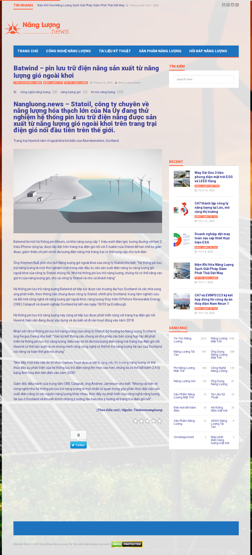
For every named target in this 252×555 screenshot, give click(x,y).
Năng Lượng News (129, 82)
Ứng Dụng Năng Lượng (219, 383)
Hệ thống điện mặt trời (219, 409)
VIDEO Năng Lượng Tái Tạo (219, 423)
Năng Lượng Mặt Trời (207, 186)
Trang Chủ (27, 51)
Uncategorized (184, 436)
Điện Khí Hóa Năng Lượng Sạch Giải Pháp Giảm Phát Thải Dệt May (81, 5)
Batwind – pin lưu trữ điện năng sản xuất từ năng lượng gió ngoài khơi (86, 71)
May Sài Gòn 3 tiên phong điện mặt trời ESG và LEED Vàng (214, 177)
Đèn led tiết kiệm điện (185, 409)
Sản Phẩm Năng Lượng (160, 51)
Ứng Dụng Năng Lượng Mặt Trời (219, 354)
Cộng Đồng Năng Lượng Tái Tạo (58, 544)
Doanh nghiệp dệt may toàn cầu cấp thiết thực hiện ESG (212, 238)
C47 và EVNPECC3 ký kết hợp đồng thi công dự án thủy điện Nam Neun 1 (214, 299)
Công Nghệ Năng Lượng (68, 51)
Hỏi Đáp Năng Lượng (208, 51)
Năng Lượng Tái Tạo (206, 217)
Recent (176, 162)
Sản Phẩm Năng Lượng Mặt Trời (184, 396)
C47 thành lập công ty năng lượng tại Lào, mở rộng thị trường (212, 207)
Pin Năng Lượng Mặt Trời (184, 369)
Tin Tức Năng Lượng (76, 83)
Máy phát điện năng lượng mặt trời (220, 440)
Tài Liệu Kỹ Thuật (115, 51)
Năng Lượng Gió (53, 83)
